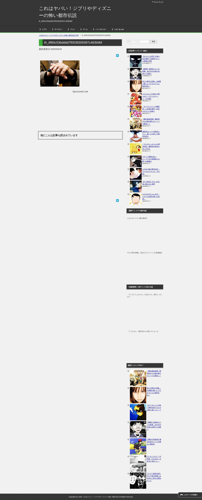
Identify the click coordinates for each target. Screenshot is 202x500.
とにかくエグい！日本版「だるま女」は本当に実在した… (154, 459)
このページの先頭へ (191, 495)
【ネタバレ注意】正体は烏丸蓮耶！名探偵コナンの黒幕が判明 (151, 58)
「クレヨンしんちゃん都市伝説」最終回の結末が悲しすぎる (151, 146)
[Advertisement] (80, 111)
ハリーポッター (100, 29)
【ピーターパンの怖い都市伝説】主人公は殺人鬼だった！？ (154, 407)
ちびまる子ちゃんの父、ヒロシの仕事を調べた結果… (151, 196)
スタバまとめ (119, 29)
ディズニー (58, 29)
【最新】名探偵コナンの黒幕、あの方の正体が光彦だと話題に (151, 71)
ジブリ (44, 29)
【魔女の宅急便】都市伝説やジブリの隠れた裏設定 (154, 442)
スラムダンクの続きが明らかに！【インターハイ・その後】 (151, 96)
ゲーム (85, 29)
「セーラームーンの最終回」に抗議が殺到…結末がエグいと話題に (151, 109)
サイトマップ (158, 2)
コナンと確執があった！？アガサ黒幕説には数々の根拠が (151, 159)
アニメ (72, 29)
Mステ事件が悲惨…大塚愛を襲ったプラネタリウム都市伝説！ (151, 84)
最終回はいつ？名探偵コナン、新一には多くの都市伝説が (151, 134)
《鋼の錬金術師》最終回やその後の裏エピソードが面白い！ (151, 121)
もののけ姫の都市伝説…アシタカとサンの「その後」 (151, 171)
